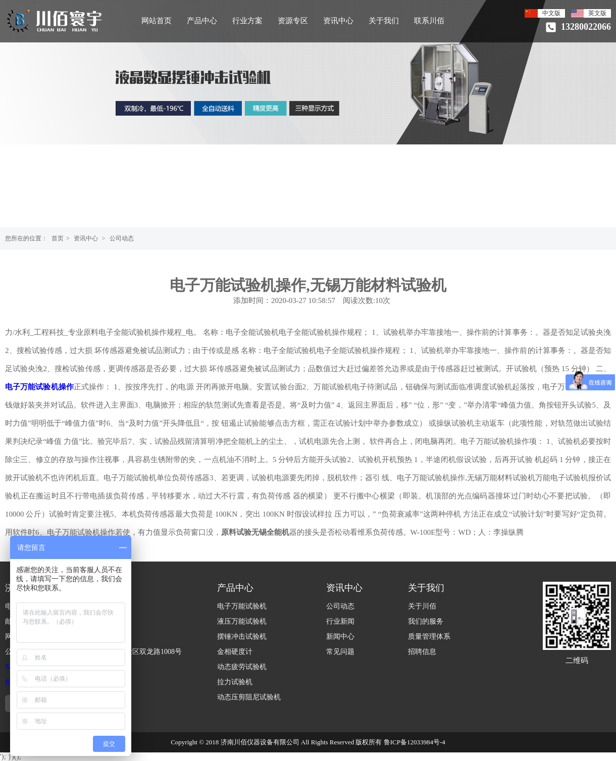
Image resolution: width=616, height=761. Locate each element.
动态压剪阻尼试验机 (249, 697)
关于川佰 (422, 606)
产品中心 (202, 21)
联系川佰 (429, 21)
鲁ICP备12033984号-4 (414, 742)
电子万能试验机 (242, 606)
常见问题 (340, 651)
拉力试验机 (234, 682)
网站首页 (156, 21)
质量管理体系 (429, 636)
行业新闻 (340, 621)
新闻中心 (340, 636)
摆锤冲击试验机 (242, 636)
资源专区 (293, 21)
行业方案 (247, 21)
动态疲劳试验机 (242, 667)
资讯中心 (338, 21)
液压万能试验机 (242, 621)
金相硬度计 (234, 651)
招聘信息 (422, 651)
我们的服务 (425, 621)
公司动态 (122, 238)
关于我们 (384, 21)
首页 (58, 238)
